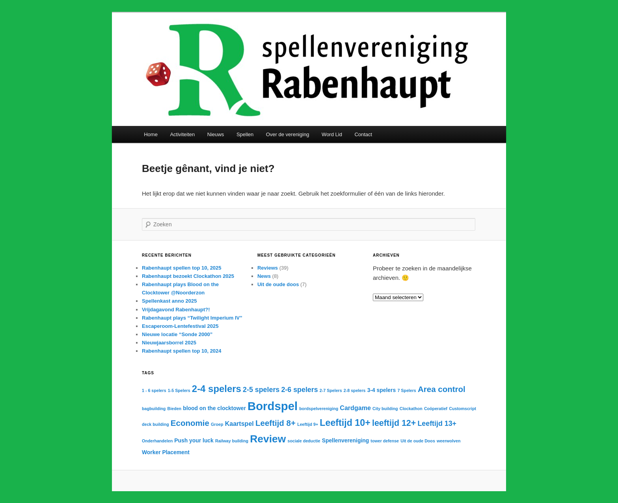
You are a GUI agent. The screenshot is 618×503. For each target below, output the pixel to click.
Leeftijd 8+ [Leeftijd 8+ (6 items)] (275, 422)
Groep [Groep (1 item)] (217, 424)
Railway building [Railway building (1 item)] (231, 440)
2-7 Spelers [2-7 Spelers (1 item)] (331, 390)
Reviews (267, 268)
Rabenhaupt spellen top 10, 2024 (182, 351)
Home (151, 134)
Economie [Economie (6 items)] (190, 422)
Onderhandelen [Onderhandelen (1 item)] (157, 440)
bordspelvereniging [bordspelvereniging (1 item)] (318, 408)
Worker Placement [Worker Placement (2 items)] (166, 452)
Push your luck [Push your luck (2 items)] (193, 440)
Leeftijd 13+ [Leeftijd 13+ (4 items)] (436, 423)
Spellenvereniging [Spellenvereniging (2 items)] (345, 440)
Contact (363, 134)
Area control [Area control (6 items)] (441, 389)
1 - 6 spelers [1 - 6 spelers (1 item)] (154, 390)
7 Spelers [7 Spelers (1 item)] (406, 390)
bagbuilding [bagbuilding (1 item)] (154, 408)
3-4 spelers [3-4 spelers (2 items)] (381, 390)
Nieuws (215, 134)
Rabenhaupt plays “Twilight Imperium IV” (192, 318)
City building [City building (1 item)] (385, 408)
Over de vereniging (287, 134)
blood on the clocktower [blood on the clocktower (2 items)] (214, 408)
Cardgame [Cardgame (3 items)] (355, 407)
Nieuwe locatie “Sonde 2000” (177, 334)
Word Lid (332, 134)
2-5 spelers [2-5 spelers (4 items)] (261, 390)
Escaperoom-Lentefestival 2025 (180, 326)
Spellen (244, 134)
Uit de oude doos (278, 284)
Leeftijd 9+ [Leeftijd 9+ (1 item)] (307, 424)
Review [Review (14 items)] (268, 439)
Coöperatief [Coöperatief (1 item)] (435, 408)
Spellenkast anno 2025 (169, 301)
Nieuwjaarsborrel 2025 (169, 343)
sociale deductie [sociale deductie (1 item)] (304, 440)
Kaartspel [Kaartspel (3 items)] (239, 423)
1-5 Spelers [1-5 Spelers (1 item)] (179, 390)
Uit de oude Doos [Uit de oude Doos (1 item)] (417, 440)
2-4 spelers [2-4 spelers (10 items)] (216, 388)
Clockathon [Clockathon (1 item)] (411, 408)
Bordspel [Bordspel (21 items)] (273, 405)
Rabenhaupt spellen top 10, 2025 (182, 268)
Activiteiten (182, 134)
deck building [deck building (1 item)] (155, 424)
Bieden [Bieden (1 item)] (175, 408)
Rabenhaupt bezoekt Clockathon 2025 (188, 276)
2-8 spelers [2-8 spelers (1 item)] (355, 390)
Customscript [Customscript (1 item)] (462, 408)
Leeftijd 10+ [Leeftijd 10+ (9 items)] (345, 423)
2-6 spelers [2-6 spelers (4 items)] (299, 390)
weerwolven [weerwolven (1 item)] (448, 440)
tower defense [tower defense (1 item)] (384, 440)
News (264, 276)
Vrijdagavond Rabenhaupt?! (176, 310)
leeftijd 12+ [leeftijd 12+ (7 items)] (394, 423)
